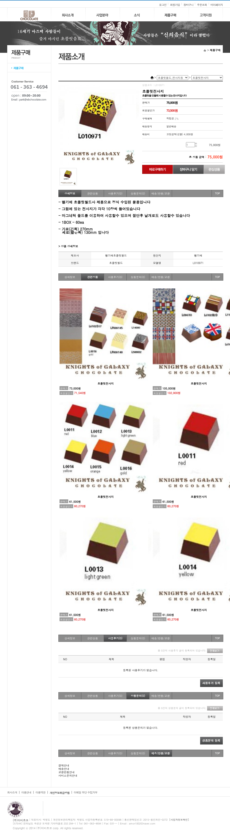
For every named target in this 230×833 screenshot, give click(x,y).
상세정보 (69, 193)
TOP (217, 193)
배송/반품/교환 (160, 193)
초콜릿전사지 (105, 383)
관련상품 (92, 193)
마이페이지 (216, 5)
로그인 (162, 5)
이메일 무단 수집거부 (85, 792)
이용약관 (40, 792)
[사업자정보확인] (179, 819)
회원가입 (175, 5)
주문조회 (202, 5)
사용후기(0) (115, 193)
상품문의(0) (138, 193)
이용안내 (26, 792)
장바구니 (188, 5)
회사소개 (12, 792)
